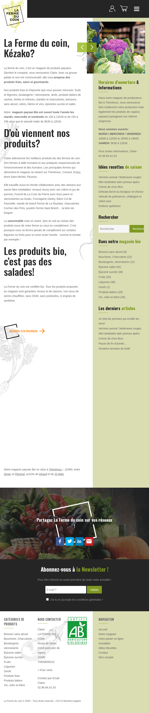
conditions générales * (89, 599)
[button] (92, 47)
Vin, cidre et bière (109, 297)
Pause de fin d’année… (113, 343)
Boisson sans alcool (111, 251)
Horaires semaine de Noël (114, 348)
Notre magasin (107, 634)
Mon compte (106, 657)
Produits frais (12, 675)
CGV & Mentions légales (68, 701)
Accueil (103, 629)
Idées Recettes (108, 648)
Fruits (102, 277)
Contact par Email (48, 678)
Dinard (43, 474)
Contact (103, 652)
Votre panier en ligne (111, 638)
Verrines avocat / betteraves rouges (120, 177)
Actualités (104, 643)
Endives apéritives (110, 206)
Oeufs (102, 287)
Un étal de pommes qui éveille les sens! (119, 321)
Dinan (7, 474)
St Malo (59, 474)
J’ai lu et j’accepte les (74, 599)
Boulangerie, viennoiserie (114, 261)
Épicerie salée (107, 266)
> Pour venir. (45, 670)
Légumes (104, 282)
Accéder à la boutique (23, 330)
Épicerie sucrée (108, 272)
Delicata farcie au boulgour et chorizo (121, 191)
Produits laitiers (108, 292)
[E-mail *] (65, 589)
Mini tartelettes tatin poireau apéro (119, 182)
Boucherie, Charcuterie (112, 256)
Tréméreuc (56, 469)
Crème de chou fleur (111, 186)
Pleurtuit (20, 474)
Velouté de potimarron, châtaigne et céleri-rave (120, 199)
